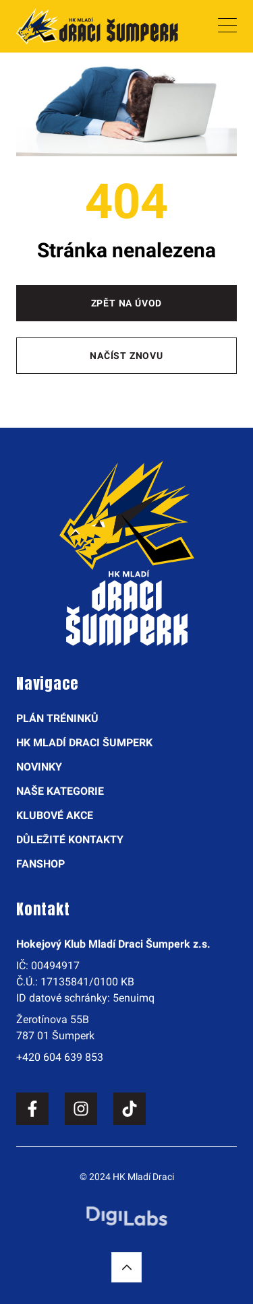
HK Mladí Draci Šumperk (84, 742)
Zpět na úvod (127, 303)
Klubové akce (54, 815)
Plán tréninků (57, 718)
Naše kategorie (60, 791)
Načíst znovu (126, 355)
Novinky (39, 766)
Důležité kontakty (69, 839)
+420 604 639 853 (59, 1057)
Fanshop (40, 863)
